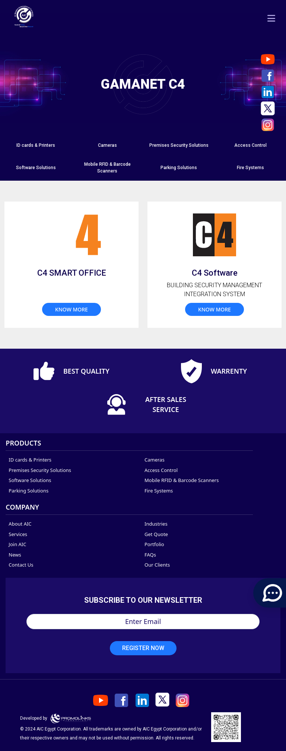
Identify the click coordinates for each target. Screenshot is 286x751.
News (15, 554)
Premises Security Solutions (179, 145)
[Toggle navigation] (271, 18)
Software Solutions (36, 167)
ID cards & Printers (35, 145)
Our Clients (157, 564)
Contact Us (21, 564)
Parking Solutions (179, 167)
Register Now (143, 648)
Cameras (107, 145)
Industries (156, 523)
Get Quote (156, 534)
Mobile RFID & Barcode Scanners (181, 480)
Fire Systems (250, 167)
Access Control (250, 145)
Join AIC (17, 544)
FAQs (150, 554)
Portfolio (154, 544)
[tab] (36, 145)
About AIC (20, 523)
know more (71, 309)
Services (18, 534)
